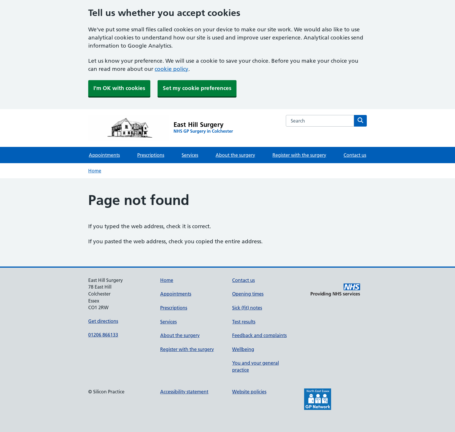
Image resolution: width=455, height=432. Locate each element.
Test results (243, 322)
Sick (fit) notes (247, 308)
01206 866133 (103, 335)
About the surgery (235, 155)
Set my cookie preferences (197, 88)
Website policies (249, 392)
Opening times (247, 294)
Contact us (355, 155)
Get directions (103, 321)
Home (94, 171)
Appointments (104, 155)
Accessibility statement (184, 392)
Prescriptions (150, 155)
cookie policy (171, 69)
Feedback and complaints (259, 335)
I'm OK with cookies (119, 88)
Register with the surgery (299, 155)
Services (190, 155)
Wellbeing (243, 349)
